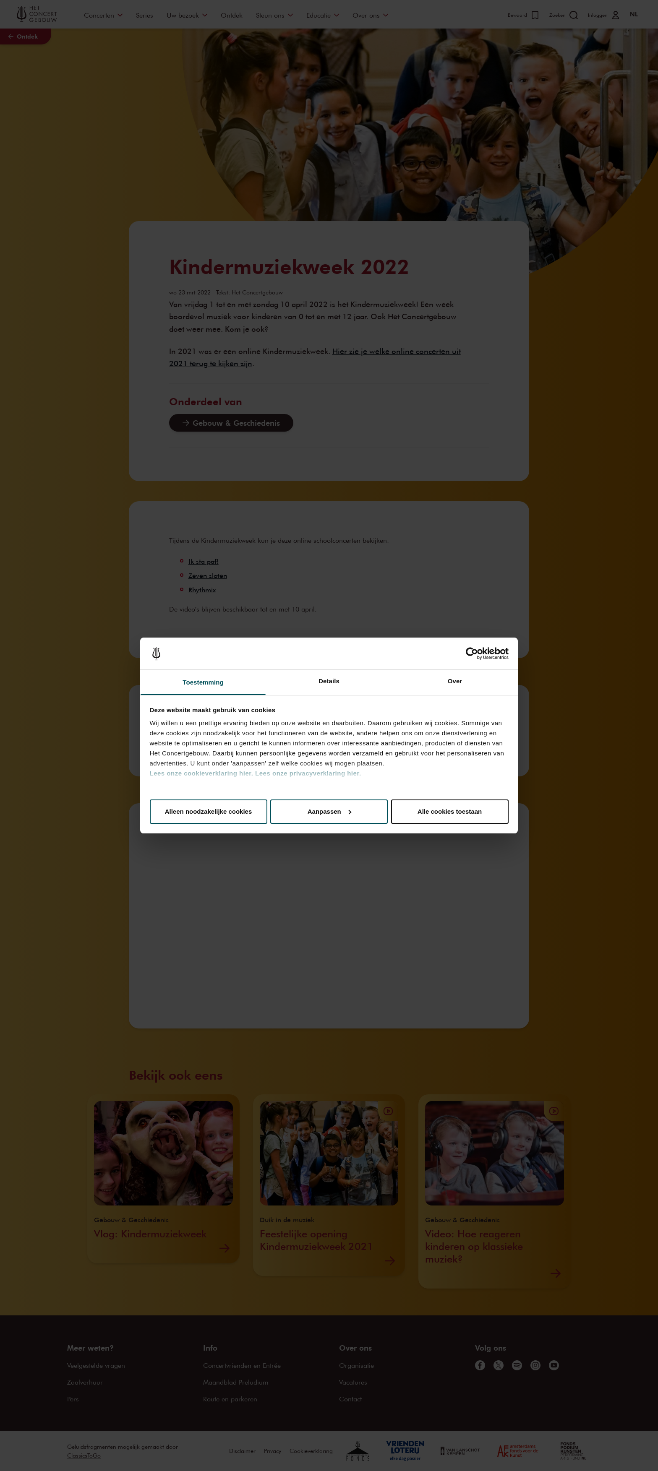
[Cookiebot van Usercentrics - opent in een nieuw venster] (472, 653)
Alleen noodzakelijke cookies (208, 811)
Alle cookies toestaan (450, 811)
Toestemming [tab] (203, 682)
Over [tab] (455, 681)
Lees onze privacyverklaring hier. (308, 773)
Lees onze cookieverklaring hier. (201, 773)
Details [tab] (329, 681)
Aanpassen (329, 811)
